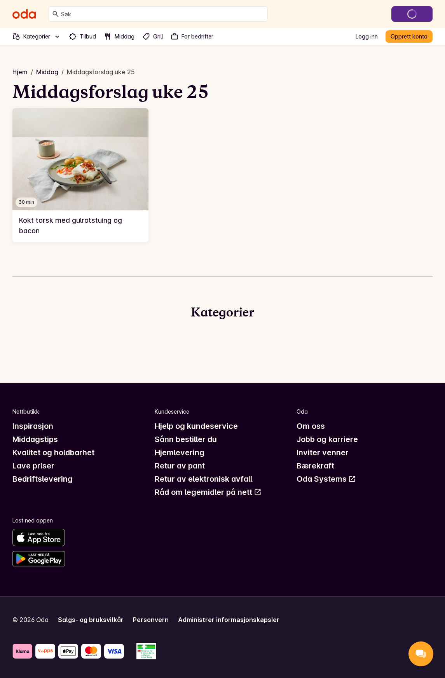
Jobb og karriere (327, 439)
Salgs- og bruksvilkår (91, 620)
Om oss (311, 426)
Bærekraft (315, 465)
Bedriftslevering (42, 479)
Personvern (151, 620)
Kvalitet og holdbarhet (53, 452)
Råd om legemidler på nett (208, 492)
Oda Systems (326, 479)
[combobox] (162, 14)
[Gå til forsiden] (24, 14)
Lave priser (33, 465)
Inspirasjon (32, 426)
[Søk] (55, 14)
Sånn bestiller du (186, 439)
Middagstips (35, 439)
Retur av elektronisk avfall (203, 479)
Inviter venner (323, 452)
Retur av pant (180, 465)
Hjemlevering (179, 452)
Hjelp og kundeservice (196, 426)
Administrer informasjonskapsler (228, 620)
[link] (80, 175)
